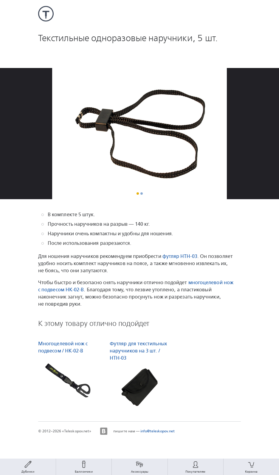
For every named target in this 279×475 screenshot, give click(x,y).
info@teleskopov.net (157, 431)
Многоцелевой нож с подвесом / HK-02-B (63, 347)
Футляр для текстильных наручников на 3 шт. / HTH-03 (138, 351)
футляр (179, 256)
